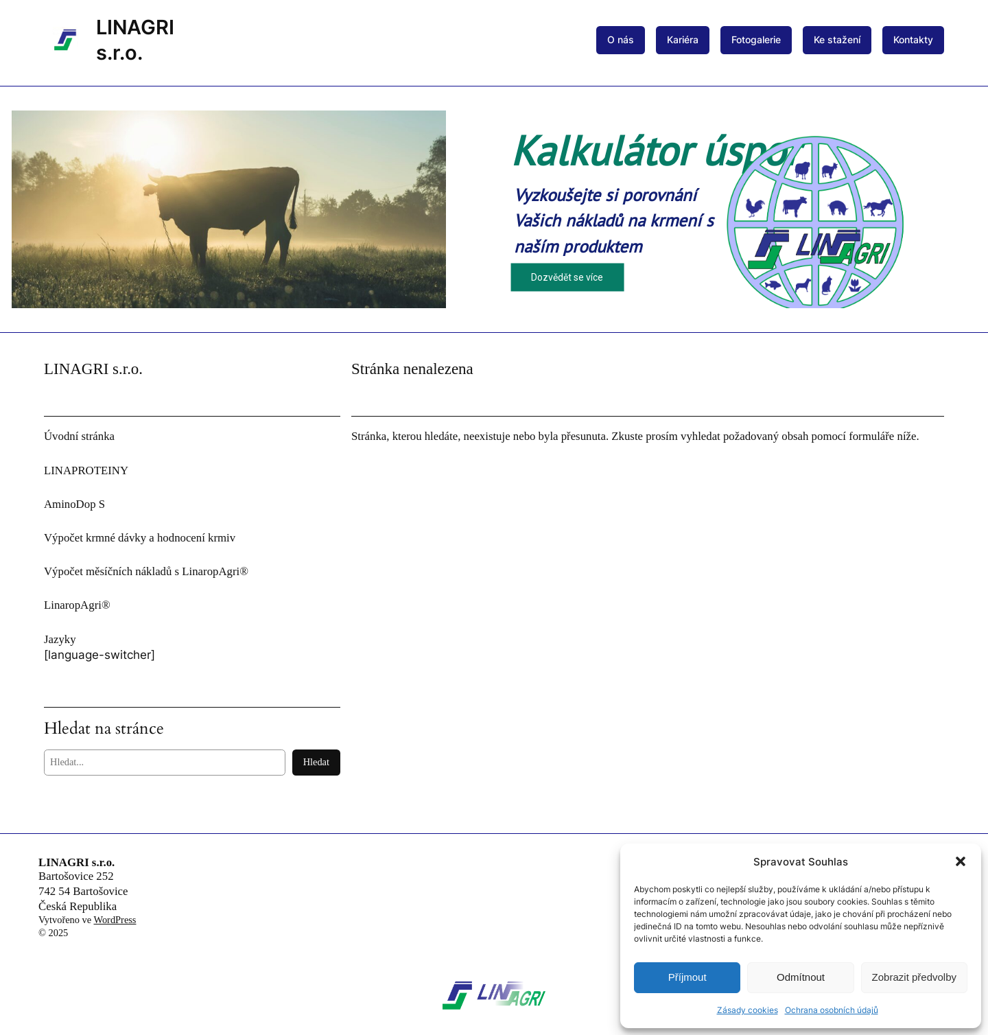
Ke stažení (837, 39)
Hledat (316, 761)
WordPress (114, 919)
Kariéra (682, 39)
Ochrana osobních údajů (831, 1010)
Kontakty (913, 39)
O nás (620, 39)
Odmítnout (801, 977)
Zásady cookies (747, 1010)
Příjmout (687, 977)
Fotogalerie (756, 39)
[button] (960, 861)
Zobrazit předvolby (914, 977)
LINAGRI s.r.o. (76, 862)
